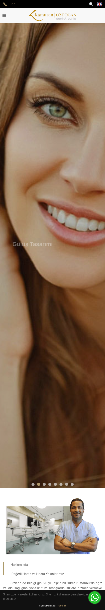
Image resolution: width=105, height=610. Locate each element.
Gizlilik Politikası (47, 605)
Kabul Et (62, 605)
